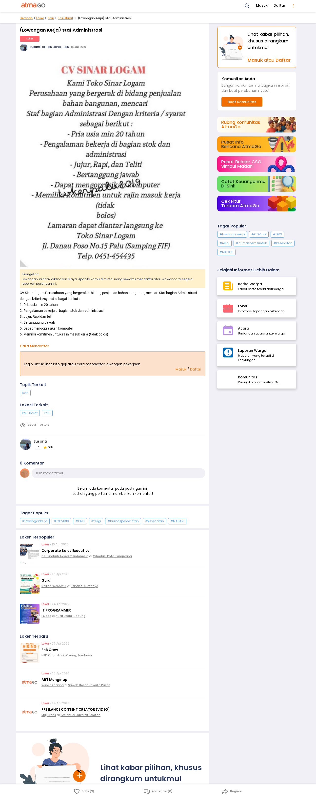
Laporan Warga (252, 350)
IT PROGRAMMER (56, 610)
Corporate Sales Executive (65, 550)
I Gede (46, 616)
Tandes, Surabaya (84, 586)
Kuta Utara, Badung (70, 616)
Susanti (35, 47)
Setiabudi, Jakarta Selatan (80, 715)
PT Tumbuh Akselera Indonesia (64, 556)
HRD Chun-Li (50, 655)
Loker (40, 18)
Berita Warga (250, 283)
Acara (243, 328)
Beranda (26, 18)
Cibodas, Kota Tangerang (112, 556)
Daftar (279, 5)
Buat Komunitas (242, 101)
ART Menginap (54, 679)
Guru (45, 580)
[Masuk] (232, 47)
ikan (25, 393)
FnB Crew (49, 649)
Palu (51, 18)
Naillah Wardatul (53, 586)
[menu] (293, 6)
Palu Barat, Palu (57, 47)
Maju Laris (48, 715)
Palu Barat (65, 18)
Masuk (262, 5)
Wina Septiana (52, 685)
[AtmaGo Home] (33, 6)
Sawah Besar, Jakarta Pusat (89, 685)
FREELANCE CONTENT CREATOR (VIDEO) (75, 709)
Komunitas (247, 377)
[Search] (247, 6)
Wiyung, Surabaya (78, 655)
